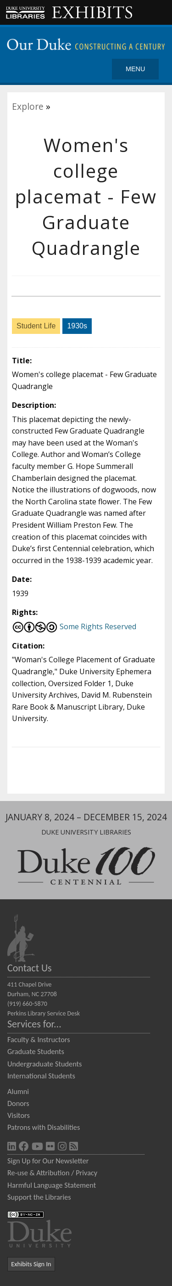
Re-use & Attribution (38, 1172)
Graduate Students (35, 1051)
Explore (28, 106)
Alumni (18, 1091)
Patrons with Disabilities (43, 1127)
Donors (18, 1103)
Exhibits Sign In (31, 1264)
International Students (41, 1075)
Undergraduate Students (44, 1063)
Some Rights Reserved (74, 626)
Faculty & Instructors (38, 1039)
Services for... (34, 1024)
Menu (135, 69)
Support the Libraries (39, 1196)
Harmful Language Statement (51, 1185)
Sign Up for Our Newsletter (48, 1160)
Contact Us (29, 968)
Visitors (18, 1115)
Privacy (86, 1172)
